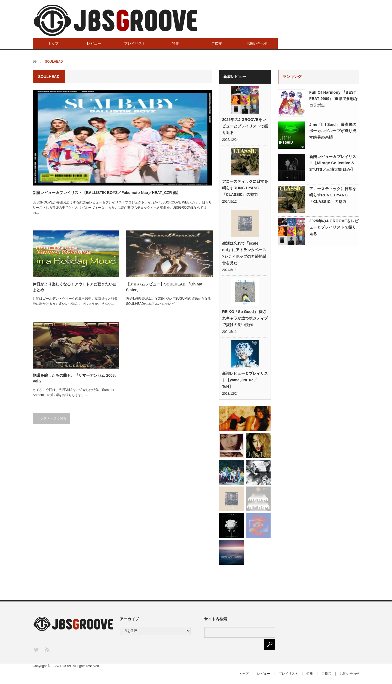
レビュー (94, 43)
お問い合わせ (257, 43)
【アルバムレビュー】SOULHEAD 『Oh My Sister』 (164, 287)
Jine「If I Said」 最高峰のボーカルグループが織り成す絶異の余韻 (333, 131)
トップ (53, 43)
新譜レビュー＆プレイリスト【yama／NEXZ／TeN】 (245, 380)
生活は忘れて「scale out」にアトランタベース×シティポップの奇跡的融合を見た (244, 253)
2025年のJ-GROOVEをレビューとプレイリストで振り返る (245, 126)
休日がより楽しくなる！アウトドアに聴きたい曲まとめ (75, 287)
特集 (175, 43)
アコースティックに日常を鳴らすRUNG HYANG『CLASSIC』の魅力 (245, 188)
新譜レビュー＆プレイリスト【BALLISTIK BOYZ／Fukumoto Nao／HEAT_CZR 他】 (106, 192)
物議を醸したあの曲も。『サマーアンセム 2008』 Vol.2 (75, 378)
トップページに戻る (51, 418)
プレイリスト (134, 43)
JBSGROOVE (62, 666)
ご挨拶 (216, 43)
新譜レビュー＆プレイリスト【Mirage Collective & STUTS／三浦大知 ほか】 (332, 163)
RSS (47, 649)
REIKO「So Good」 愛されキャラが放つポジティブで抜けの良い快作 (245, 318)
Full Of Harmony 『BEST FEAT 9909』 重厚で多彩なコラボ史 (333, 99)
